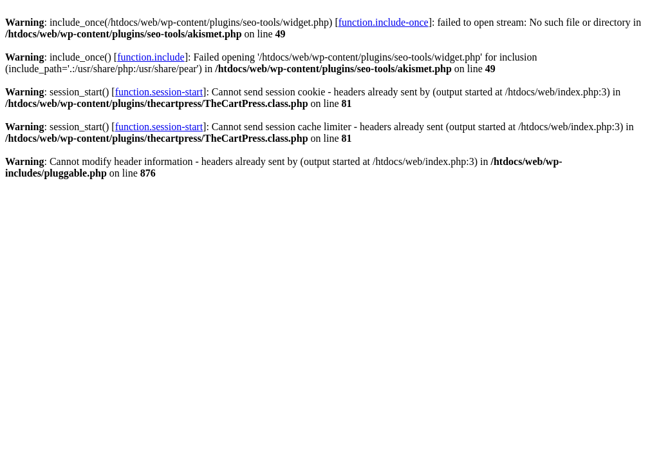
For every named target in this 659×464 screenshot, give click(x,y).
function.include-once (384, 22)
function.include (150, 57)
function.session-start (159, 91)
